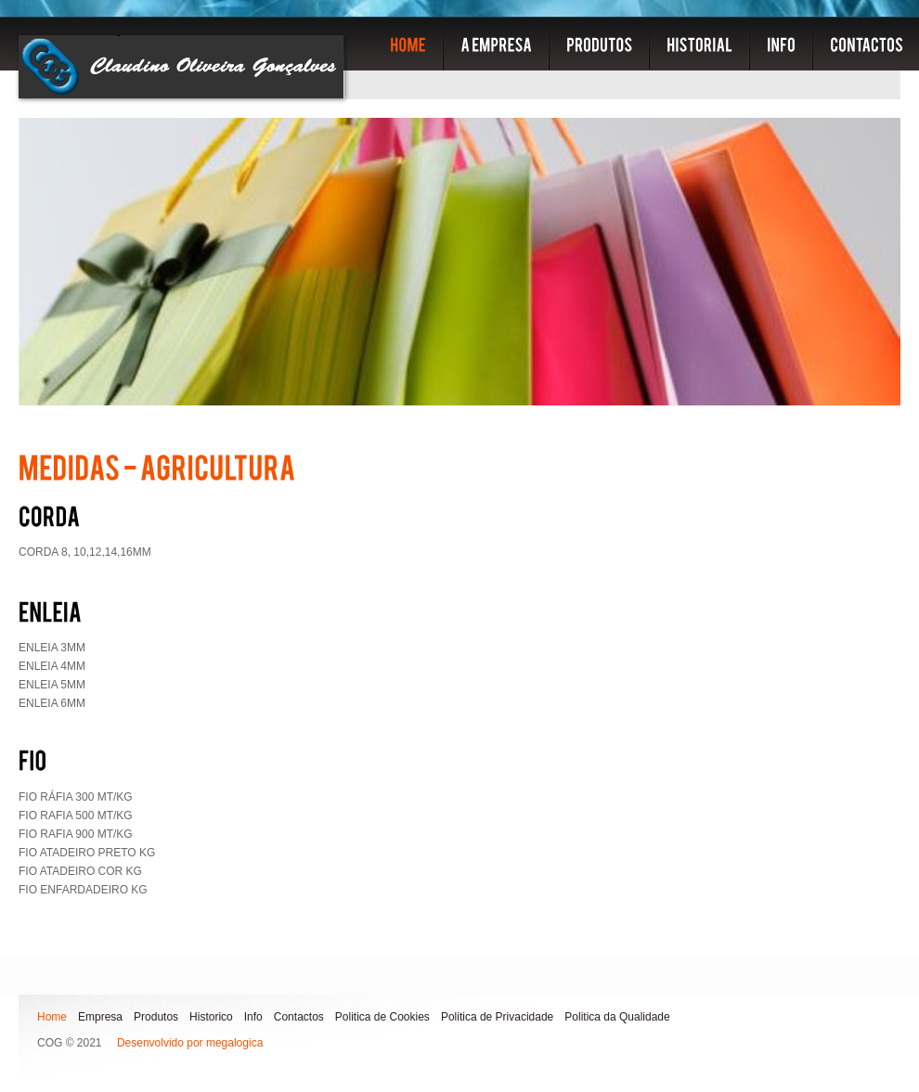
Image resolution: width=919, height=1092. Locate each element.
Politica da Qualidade (616, 1016)
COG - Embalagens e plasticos (181, 66)
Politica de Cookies (382, 1016)
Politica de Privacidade (497, 1016)
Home (52, 1016)
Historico (211, 1016)
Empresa (100, 1016)
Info (253, 1016)
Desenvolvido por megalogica (190, 1042)
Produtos (156, 1016)
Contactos (299, 1016)
